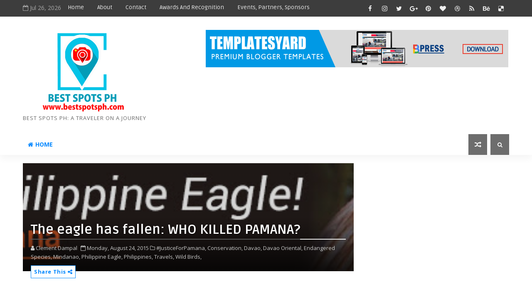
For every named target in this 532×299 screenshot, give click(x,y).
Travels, (164, 256)
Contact (136, 7)
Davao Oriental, (283, 248)
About (104, 7)
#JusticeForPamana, (181, 248)
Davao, (253, 248)
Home (76, 7)
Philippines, (138, 256)
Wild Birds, (188, 256)
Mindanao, (66, 256)
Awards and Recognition (192, 7)
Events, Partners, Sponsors (273, 7)
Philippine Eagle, (102, 256)
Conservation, (225, 248)
